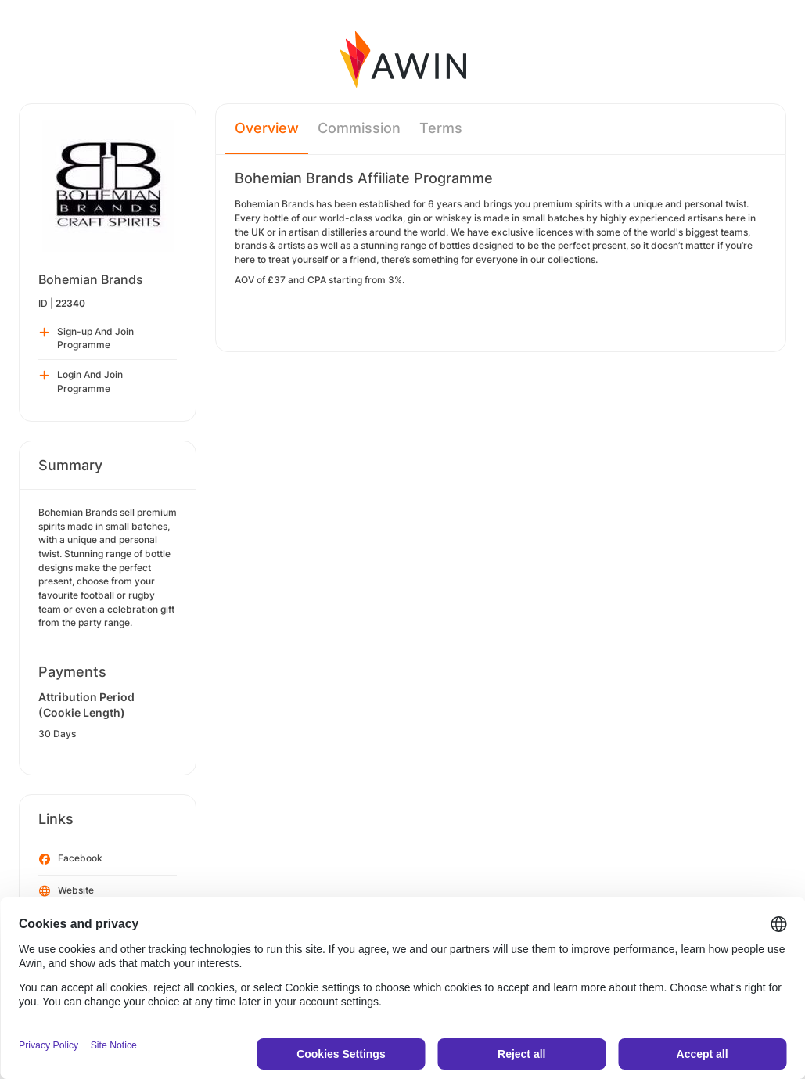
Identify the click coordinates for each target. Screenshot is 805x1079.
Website (66, 891)
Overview (267, 128)
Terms (440, 128)
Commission (359, 128)
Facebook (70, 859)
